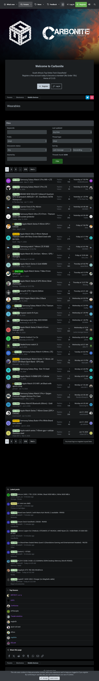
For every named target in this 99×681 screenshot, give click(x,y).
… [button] (20, 169)
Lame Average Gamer (80, 332)
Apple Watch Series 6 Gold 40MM (33, 264)
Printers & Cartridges (18, 508)
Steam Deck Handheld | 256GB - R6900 (29, 522)
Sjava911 (16, 276)
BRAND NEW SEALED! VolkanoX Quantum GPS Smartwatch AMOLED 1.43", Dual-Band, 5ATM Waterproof (33, 197)
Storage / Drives (16, 499)
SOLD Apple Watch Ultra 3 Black (33, 298)
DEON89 (15, 209)
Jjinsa (15, 340)
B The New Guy (18, 202)
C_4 (14, 333)
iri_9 (14, 315)
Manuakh (16, 364)
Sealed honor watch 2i (29, 344)
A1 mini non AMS (20, 503)
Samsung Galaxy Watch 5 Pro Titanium (37, 306)
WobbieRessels (18, 182)
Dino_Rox (16, 259)
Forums (26, 4)
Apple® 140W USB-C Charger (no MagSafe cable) (33, 579)
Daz (14, 189)
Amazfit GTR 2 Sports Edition (31, 291)
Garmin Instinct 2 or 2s (29, 337)
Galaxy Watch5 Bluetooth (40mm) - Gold (36, 403)
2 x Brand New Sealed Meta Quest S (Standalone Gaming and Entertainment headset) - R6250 (49, 543)
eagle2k (13, 621)
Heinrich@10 (17, 406)
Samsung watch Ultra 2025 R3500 (33, 320)
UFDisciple (15, 611)
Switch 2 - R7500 (20, 552)
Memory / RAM (16, 566)
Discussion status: (14, 146)
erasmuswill (17, 416)
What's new (11, 4)
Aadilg (15, 308)
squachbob (16, 266)
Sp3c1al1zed (15, 627)
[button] (16, 4)
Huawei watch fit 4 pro (29, 313)
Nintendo (14, 517)
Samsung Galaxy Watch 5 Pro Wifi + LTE (36, 180)
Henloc (15, 354)
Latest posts (15, 489)
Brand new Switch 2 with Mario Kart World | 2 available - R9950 (37, 513)
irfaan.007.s (17, 436)
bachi (14, 242)
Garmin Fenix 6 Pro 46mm (30, 207)
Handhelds (14, 526)
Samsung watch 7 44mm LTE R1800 (34, 247)
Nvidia (13, 575)
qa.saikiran (16, 426)
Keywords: (11, 128)
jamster (15, 389)
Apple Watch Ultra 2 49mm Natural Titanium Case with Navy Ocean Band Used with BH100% (32, 236)
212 (25, 169)
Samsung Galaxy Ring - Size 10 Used (34, 369)
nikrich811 (84, 387)
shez (14, 229)
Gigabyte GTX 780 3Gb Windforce (27, 570)
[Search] (94, 4)
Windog (15, 286)
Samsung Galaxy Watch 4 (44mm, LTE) (37, 352)
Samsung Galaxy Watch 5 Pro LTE (33, 187)
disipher (15, 293)
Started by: (11, 155)
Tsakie (15, 219)
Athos (13, 632)
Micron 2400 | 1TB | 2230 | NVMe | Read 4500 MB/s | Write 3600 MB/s (40, 494)
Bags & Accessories (17, 584)
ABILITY (15, 347)
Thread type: (56, 137)
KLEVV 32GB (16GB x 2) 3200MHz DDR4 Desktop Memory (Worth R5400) (41, 561)
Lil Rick (15, 301)
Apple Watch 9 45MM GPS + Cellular (34, 376)
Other (12, 547)
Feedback (53, 4)
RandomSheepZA (18, 399)
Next (32, 169)
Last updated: (57, 128)
